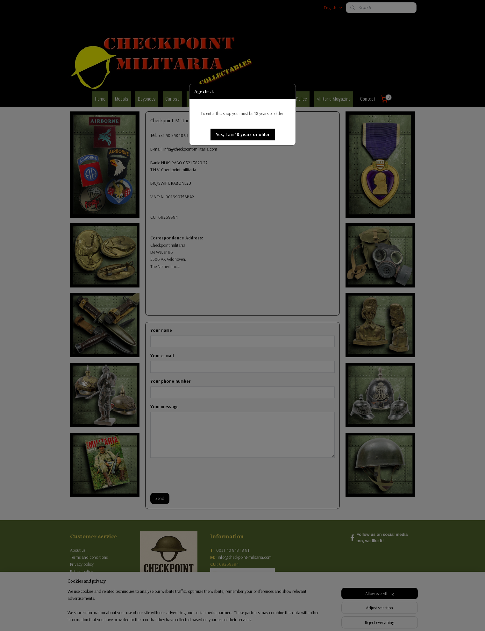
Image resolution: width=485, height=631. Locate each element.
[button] (242, 134)
